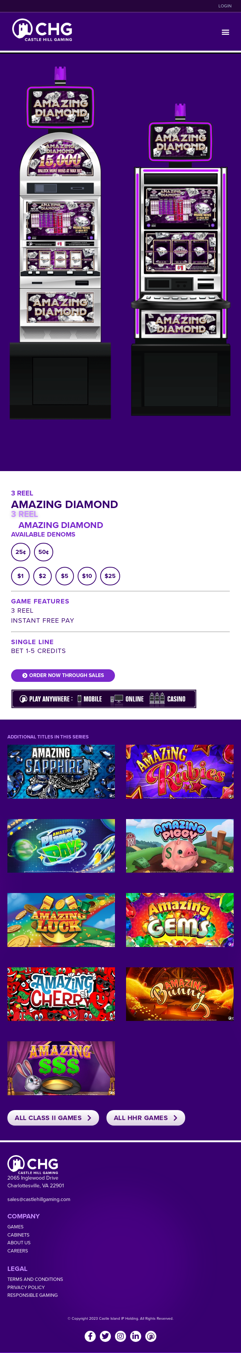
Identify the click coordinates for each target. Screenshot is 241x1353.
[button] (226, 32)
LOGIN (225, 6)
